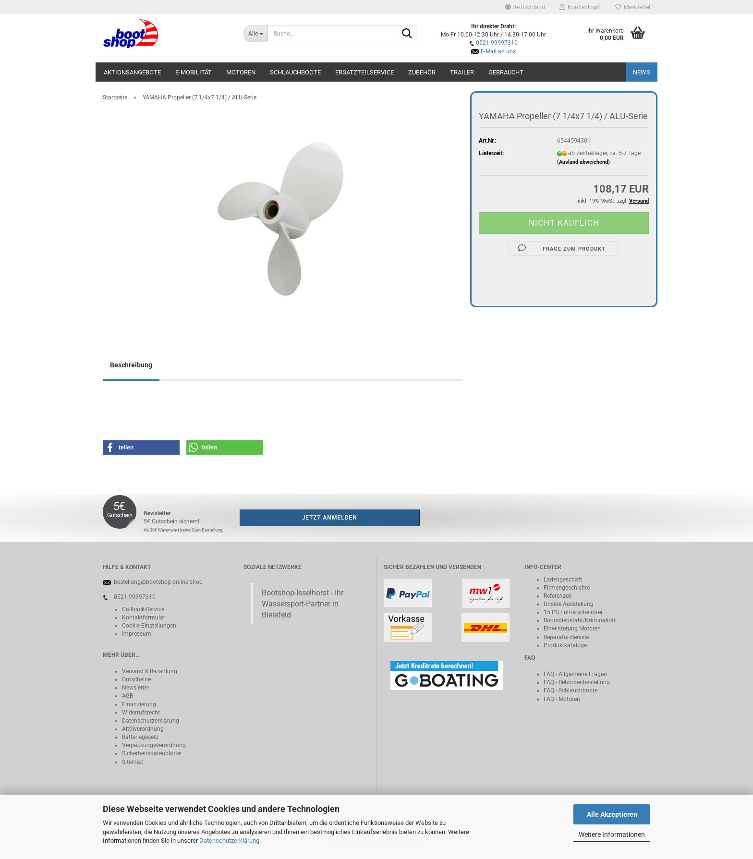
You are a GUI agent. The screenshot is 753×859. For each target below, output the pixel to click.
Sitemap (133, 762)
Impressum (136, 633)
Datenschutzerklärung (229, 840)
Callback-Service (143, 609)
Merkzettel (632, 7)
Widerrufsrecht (141, 712)
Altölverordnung (143, 729)
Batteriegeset (139, 737)
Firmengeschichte (567, 587)
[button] (525, 7)
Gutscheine (136, 679)
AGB (127, 695)
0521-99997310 (497, 42)
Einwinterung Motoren (572, 628)
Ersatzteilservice (364, 72)
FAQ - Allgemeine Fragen (575, 674)
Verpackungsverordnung (154, 745)
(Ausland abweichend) (583, 162)
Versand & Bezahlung (149, 671)
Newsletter (135, 687)
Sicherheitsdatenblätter (152, 753)
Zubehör (422, 72)
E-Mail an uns (498, 51)
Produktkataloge (565, 645)
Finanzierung (139, 704)
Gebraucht (505, 72)
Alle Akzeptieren (612, 814)
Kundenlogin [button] (580, 7)
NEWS (641, 72)
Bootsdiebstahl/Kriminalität (580, 620)
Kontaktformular (143, 617)
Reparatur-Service (566, 637)
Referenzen (558, 596)
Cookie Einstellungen (149, 625)
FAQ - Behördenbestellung (577, 682)
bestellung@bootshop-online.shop (158, 582)
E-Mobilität (193, 72)
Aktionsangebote (132, 72)
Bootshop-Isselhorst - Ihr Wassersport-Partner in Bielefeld (302, 603)
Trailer (462, 72)
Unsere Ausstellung (569, 604)
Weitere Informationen (612, 834)
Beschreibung (131, 365)
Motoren (240, 72)
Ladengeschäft (563, 579)
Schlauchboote (295, 72)
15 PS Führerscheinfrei (573, 612)
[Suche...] (255, 33)
